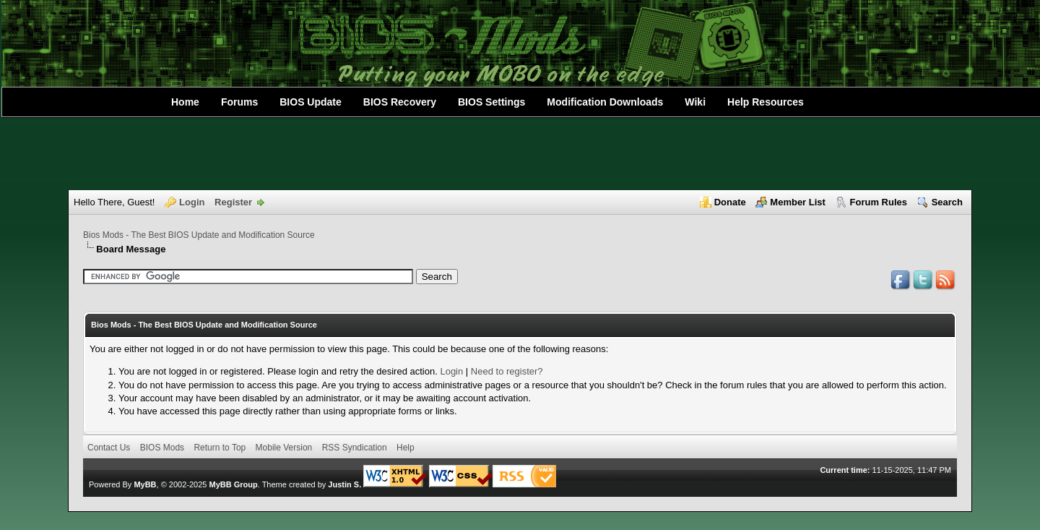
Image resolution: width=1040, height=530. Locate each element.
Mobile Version (284, 448)
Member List (798, 202)
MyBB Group (233, 484)
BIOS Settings (491, 102)
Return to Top (220, 448)
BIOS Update (311, 102)
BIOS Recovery (399, 102)
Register (233, 202)
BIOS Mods (162, 448)
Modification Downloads (605, 102)
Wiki (695, 102)
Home (185, 102)
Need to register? (507, 371)
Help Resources (765, 102)
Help (405, 448)
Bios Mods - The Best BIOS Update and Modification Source (199, 235)
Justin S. (344, 484)
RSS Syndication (354, 448)
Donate (730, 202)
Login (191, 202)
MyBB (145, 484)
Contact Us (108, 448)
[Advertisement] (520, 154)
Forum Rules (878, 202)
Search (947, 202)
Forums (239, 102)
